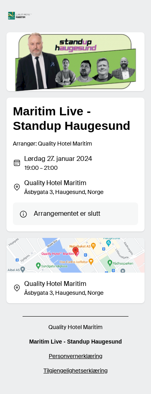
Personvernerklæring (75, 356)
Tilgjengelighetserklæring (75, 370)
